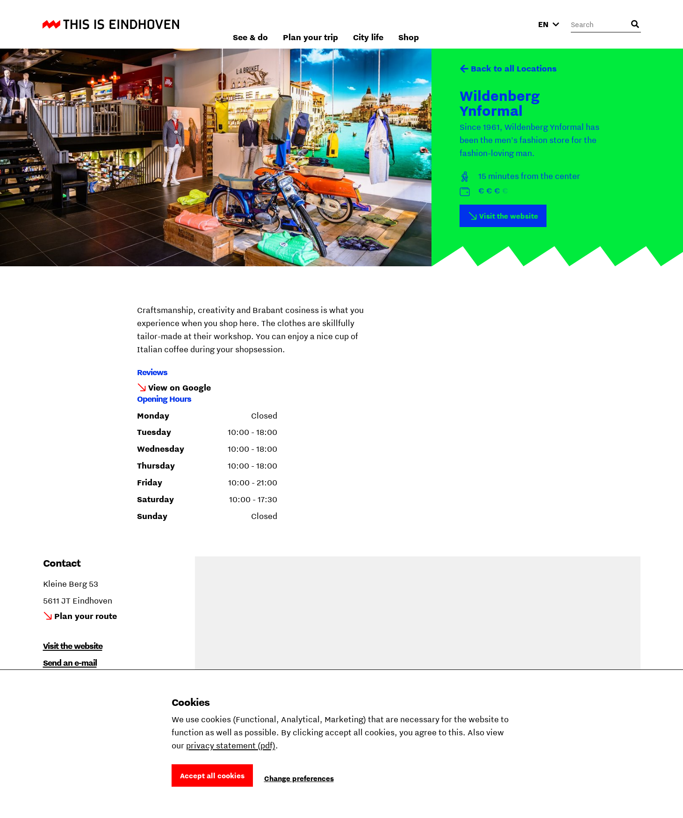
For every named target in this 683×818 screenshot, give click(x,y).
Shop (509, 24)
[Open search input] (635, 24)
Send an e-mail (70, 662)
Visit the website (508, 216)
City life (468, 24)
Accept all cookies (212, 775)
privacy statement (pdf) (230, 745)
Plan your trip (411, 24)
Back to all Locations (514, 68)
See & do (350, 24)
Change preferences (299, 778)
